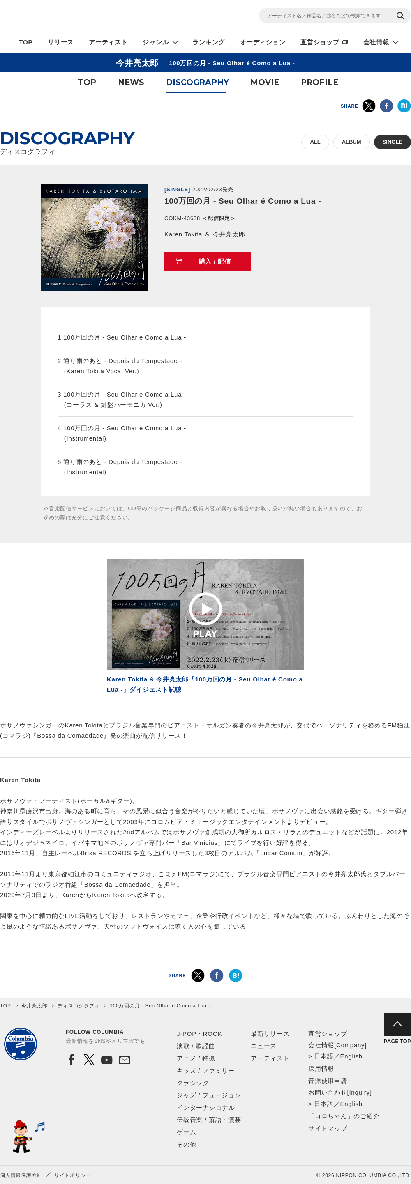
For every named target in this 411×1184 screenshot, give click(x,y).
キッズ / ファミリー (206, 1070)
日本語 (323, 1056)
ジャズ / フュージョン (209, 1095)
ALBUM (351, 142)
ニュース (264, 1045)
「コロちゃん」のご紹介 (343, 1116)
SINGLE (392, 142)
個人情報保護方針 (21, 1175)
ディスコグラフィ (78, 1006)
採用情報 (321, 1068)
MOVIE (264, 82)
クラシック (193, 1082)
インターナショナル (206, 1107)
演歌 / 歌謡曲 (196, 1045)
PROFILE (319, 82)
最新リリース (270, 1033)
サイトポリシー (72, 1175)
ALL (315, 142)
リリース (61, 42)
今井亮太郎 (34, 1006)
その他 (186, 1144)
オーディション (262, 42)
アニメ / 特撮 (196, 1058)
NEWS (131, 82)
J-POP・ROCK (199, 1033)
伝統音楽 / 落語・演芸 (209, 1119)
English (351, 1056)
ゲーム (186, 1132)
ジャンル (156, 42)
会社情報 (376, 42)
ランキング (208, 42)
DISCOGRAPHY (197, 82)
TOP (25, 42)
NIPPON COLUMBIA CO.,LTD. (74, 16)
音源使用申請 (327, 1080)
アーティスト (108, 42)
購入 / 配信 (215, 261)
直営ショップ (319, 42)
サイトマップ (327, 1128)
